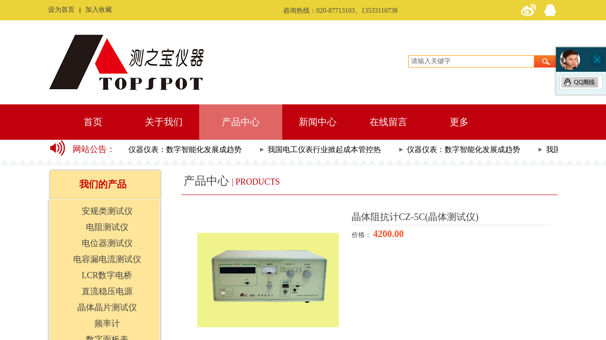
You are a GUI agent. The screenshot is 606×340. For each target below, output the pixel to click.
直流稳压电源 (107, 291)
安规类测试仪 (107, 211)
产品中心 (241, 122)
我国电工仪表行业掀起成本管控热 (325, 149)
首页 (93, 122)
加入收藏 (98, 9)
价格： (362, 234)
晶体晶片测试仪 (107, 307)
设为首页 (61, 9)
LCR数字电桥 (107, 275)
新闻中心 (318, 122)
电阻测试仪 (107, 227)
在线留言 (388, 122)
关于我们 (164, 122)
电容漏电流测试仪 (107, 259)
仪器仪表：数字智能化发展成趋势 (186, 149)
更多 (459, 122)
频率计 (107, 323)
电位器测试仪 (107, 243)
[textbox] (471, 61)
